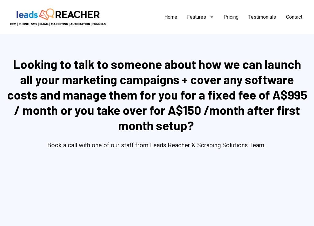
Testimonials (262, 17)
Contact (294, 17)
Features (200, 17)
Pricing (231, 17)
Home (170, 17)
